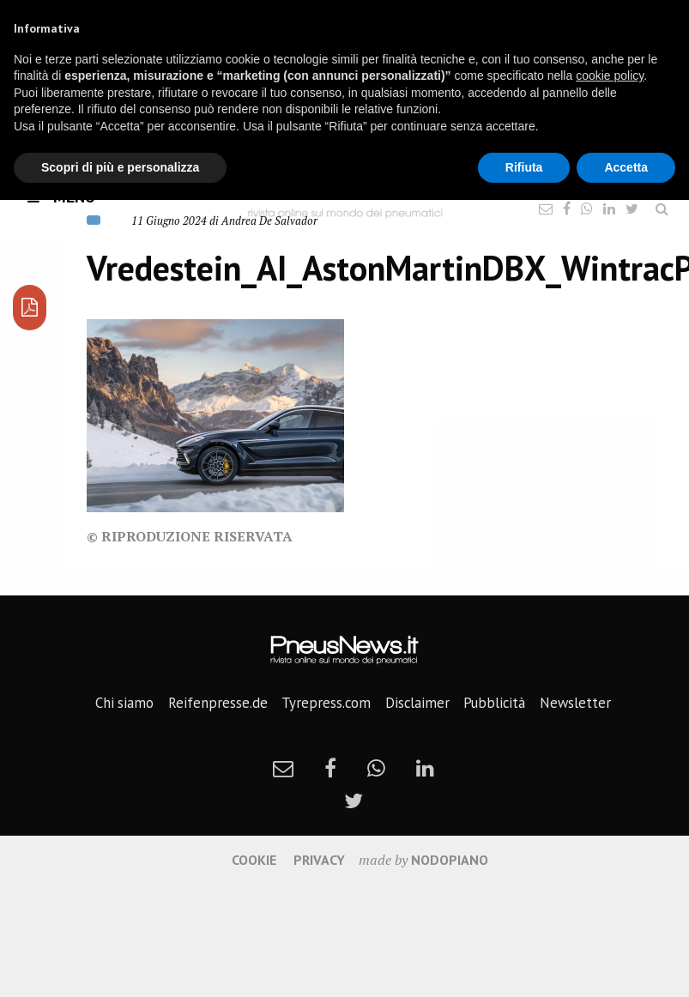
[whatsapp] (376, 768)
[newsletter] (283, 768)
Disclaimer (417, 702)
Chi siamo (124, 702)
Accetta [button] (626, 167)
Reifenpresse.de (218, 702)
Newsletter (575, 702)
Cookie (254, 859)
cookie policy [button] (610, 75)
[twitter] (353, 800)
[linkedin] (425, 768)
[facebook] (330, 768)
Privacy (319, 859)
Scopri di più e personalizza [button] (120, 167)
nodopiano (449, 859)
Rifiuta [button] (524, 167)
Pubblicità (494, 702)
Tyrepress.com (326, 702)
